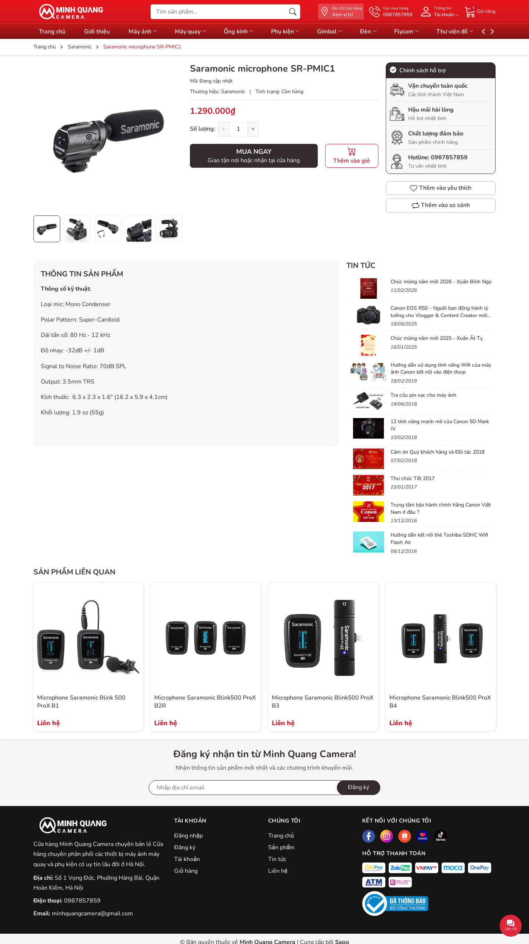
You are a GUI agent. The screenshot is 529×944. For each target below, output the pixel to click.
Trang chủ (281, 836)
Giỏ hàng (186, 871)
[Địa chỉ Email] (264, 787)
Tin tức (277, 859)
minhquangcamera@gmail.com (92, 913)
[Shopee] (404, 836)
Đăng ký (184, 847)
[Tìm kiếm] (292, 11)
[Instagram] (386, 836)
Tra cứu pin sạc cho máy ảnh (423, 395)
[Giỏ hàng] (480, 11)
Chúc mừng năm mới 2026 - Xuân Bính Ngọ (441, 281)
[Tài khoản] (438, 11)
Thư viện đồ (473, 32)
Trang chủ (52, 32)
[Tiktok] (440, 836)
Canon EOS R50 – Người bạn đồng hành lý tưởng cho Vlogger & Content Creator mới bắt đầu (439, 315)
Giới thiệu (99, 32)
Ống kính (247, 32)
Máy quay (197, 32)
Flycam (423, 32)
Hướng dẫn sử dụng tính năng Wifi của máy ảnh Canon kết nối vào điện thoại (441, 369)
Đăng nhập (188, 836)
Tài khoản (187, 859)
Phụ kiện (295, 32)
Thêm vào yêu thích (440, 188)
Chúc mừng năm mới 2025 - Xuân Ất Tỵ (437, 338)
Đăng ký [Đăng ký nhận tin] (358, 787)
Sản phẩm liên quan (74, 572)
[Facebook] (368, 836)
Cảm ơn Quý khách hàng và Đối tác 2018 (438, 452)
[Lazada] (422, 836)
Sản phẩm (281, 847)
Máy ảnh (147, 32)
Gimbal (342, 32)
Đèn (383, 32)
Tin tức (360, 266)
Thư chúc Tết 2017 (413, 478)
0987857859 (449, 157)
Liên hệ (277, 871)
